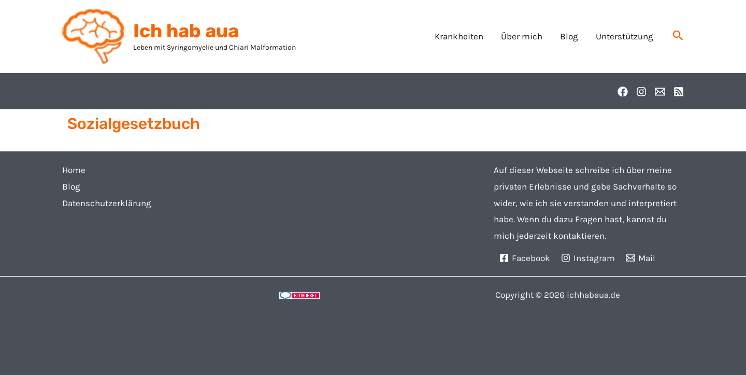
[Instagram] (641, 91)
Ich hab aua (186, 31)
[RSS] (678, 91)
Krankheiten (459, 36)
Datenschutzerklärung (106, 203)
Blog (569, 36)
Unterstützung (624, 36)
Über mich (521, 36)
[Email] (660, 91)
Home (73, 170)
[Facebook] (623, 91)
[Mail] (640, 258)
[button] (678, 36)
